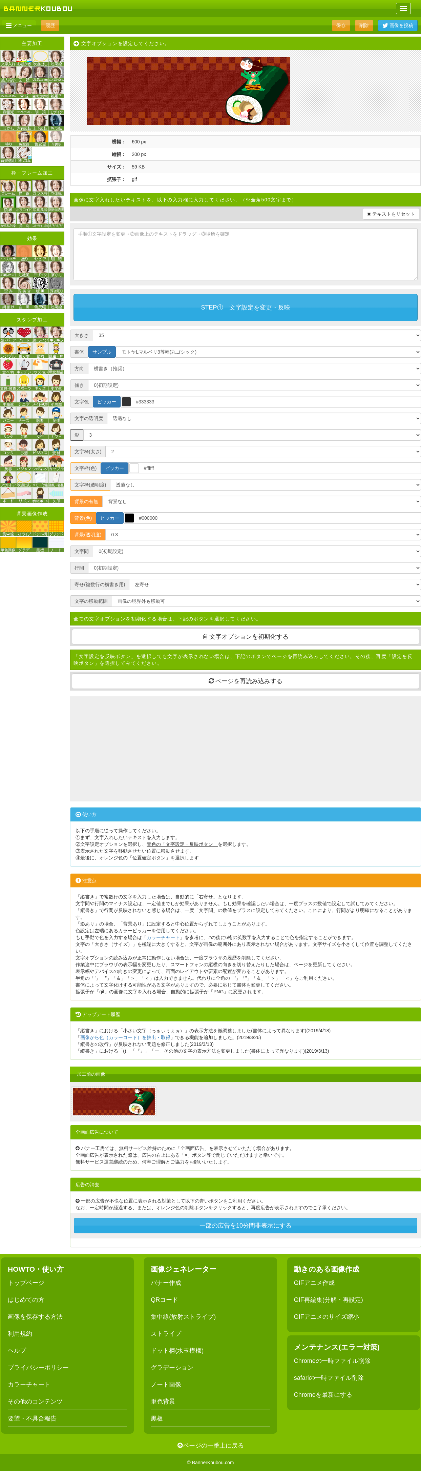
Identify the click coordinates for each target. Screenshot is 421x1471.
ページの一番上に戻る (210, 1445)
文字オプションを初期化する (246, 636)
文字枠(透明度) (90, 485)
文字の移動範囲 (91, 601)
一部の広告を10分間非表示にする (245, 1225)
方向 (79, 368)
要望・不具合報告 (32, 1418)
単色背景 (163, 1401)
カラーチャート (163, 937)
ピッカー (106, 401)
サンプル (101, 352)
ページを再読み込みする (245, 681)
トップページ (26, 1282)
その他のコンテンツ (35, 1401)
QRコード (164, 1299)
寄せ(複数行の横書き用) (100, 584)
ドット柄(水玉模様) (177, 1350)
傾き (79, 385)
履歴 (50, 25)
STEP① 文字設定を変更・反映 (245, 307)
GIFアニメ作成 (314, 1282)
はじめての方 (26, 1299)
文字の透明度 (89, 418)
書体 (79, 352)
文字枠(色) (86, 468)
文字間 (82, 551)
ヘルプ (17, 1350)
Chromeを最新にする (323, 1394)
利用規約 (20, 1333)
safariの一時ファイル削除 (329, 1377)
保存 (341, 25)
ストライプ (166, 1333)
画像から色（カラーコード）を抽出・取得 (125, 1037)
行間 (79, 568)
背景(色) (83, 518)
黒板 (157, 1418)
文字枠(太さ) (88, 451)
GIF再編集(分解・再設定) (328, 1299)
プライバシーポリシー (38, 1367)
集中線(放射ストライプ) (183, 1316)
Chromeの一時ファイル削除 (332, 1360)
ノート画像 (166, 1384)
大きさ (82, 335)
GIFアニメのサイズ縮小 (326, 1316)
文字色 (82, 401)
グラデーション (172, 1367)
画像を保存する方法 (35, 1316)
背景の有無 (86, 501)
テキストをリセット (391, 214)
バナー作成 (166, 1282)
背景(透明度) (88, 534)
